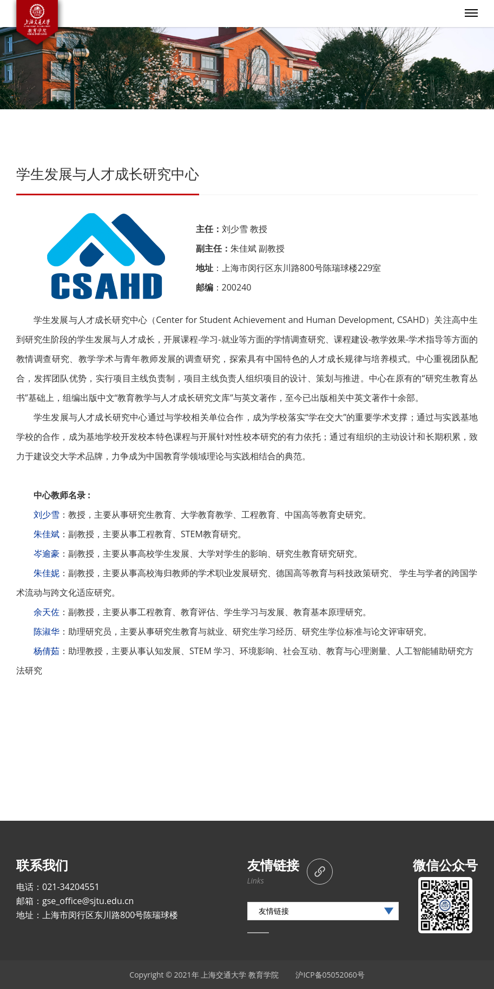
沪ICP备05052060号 (329, 975)
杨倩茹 (47, 651)
